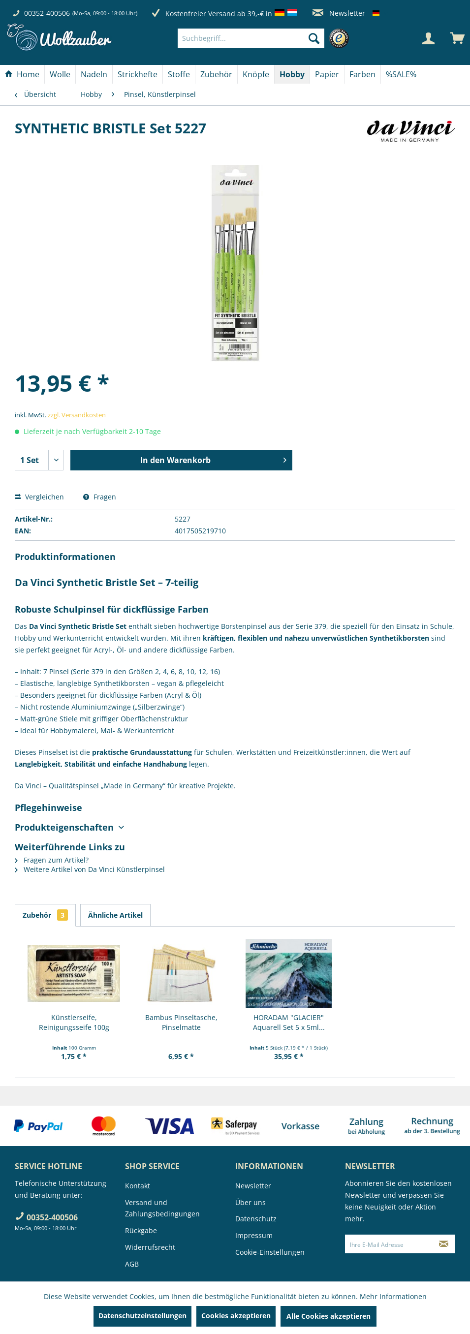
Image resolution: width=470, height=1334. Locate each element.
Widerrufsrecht (150, 1247)
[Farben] (362, 74)
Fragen (99, 496)
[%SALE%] (401, 74)
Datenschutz (256, 1218)
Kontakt (137, 1185)
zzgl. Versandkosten (77, 414)
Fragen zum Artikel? (52, 860)
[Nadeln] (94, 74)
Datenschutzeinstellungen (142, 1315)
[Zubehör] (216, 74)
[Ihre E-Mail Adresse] (389, 1244)
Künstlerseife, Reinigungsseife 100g (74, 1022)
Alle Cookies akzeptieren (328, 1316)
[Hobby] (292, 74)
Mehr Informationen (393, 1296)
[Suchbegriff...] (251, 38)
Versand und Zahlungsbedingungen (162, 1208)
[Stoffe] (179, 74)
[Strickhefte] (137, 74)
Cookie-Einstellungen (270, 1252)
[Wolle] (60, 74)
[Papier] (327, 74)
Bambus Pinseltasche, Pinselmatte (181, 1022)
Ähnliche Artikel (115, 915)
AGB (132, 1264)
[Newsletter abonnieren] (444, 1244)
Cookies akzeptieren (236, 1315)
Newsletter (339, 13)
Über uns (250, 1202)
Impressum (254, 1235)
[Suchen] (314, 38)
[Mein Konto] (428, 38)
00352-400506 (47, 13)
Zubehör (45, 915)
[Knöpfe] (256, 74)
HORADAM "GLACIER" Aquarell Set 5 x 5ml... (289, 1022)
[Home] (22, 74)
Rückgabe (141, 1230)
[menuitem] (266, 38)
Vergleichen (39, 496)
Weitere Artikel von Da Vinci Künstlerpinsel (90, 869)
